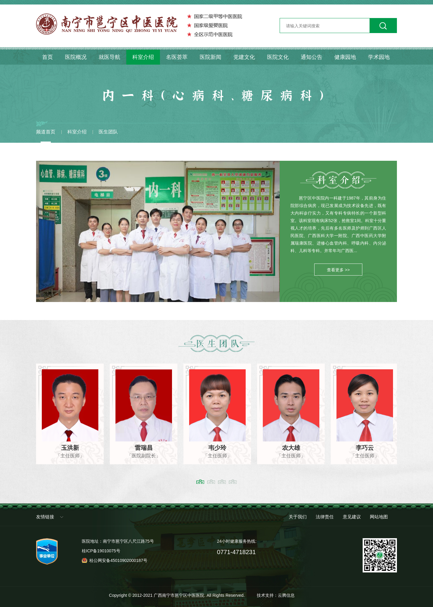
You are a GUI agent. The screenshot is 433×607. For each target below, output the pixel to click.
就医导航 (109, 57)
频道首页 (45, 131)
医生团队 (108, 131)
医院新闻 (210, 57)
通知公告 (311, 57)
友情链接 (45, 516)
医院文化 (278, 57)
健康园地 (345, 57)
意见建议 (352, 516)
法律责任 (325, 516)
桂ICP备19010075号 (101, 550)
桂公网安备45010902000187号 (118, 560)
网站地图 (379, 516)
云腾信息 (286, 595)
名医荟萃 (177, 57)
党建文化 (244, 57)
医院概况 (76, 57)
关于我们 (298, 516)
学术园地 (379, 57)
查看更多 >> (338, 269)
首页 (47, 57)
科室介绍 (143, 57)
